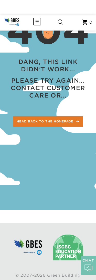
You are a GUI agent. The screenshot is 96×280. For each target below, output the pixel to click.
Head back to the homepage (45, 121)
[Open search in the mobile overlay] (60, 23)
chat (88, 265)
